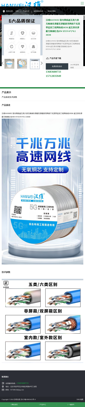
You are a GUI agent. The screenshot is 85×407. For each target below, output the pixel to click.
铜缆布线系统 (38, 11)
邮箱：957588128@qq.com (15, 390)
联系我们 (5, 377)
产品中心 (26, 11)
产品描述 (5, 97)
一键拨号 (70, 404)
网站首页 (14, 404)
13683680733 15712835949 (53, 72)
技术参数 (13, 97)
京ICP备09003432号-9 (28, 399)
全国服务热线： (17, 383)
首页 (17, 11)
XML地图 (80, 399)
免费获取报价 (57, 66)
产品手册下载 (55, 58)
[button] (3, 63)
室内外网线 (52, 11)
